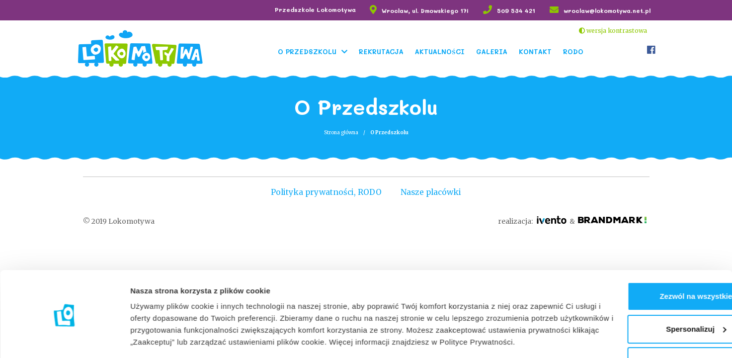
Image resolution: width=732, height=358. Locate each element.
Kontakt (536, 51)
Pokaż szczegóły (160, 338)
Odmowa (648, 318)
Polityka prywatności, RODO (324, 192)
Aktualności (440, 51)
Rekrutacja (382, 51)
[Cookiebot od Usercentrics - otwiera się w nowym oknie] (64, 338)
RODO (574, 51)
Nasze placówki (433, 192)
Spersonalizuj (649, 285)
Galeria (492, 51)
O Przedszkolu (308, 51)
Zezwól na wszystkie (649, 253)
